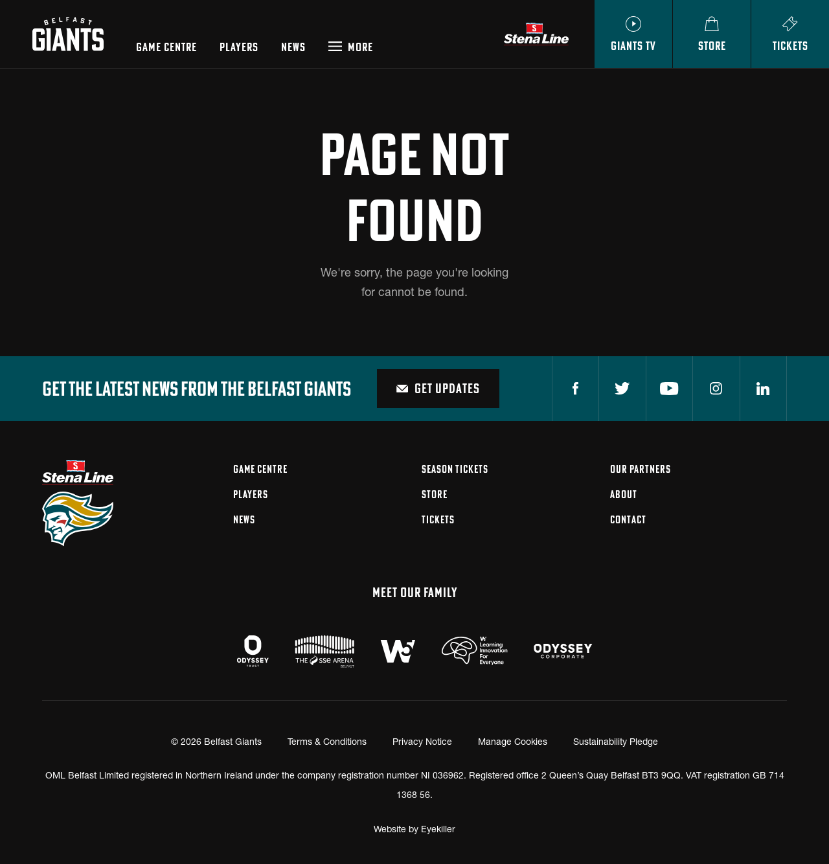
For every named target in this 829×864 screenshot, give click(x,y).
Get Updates (438, 388)
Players (239, 47)
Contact (628, 519)
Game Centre (166, 47)
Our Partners (640, 468)
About (623, 494)
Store (435, 494)
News (293, 47)
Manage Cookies (512, 741)
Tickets (438, 519)
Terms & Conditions (327, 741)
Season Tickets (455, 468)
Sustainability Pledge (615, 741)
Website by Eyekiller (414, 828)
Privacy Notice (422, 741)
